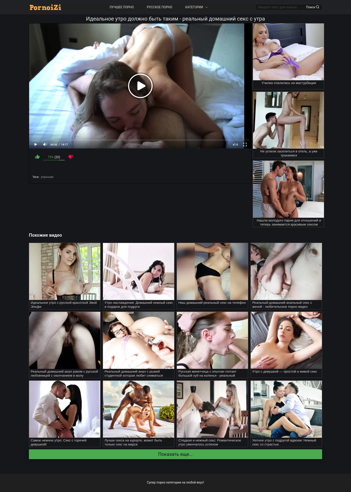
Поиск (312, 7)
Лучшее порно (121, 7)
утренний (47, 177)
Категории (197, 7)
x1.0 (235, 144)
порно (160, 482)
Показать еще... (175, 454)
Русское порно (159, 7)
